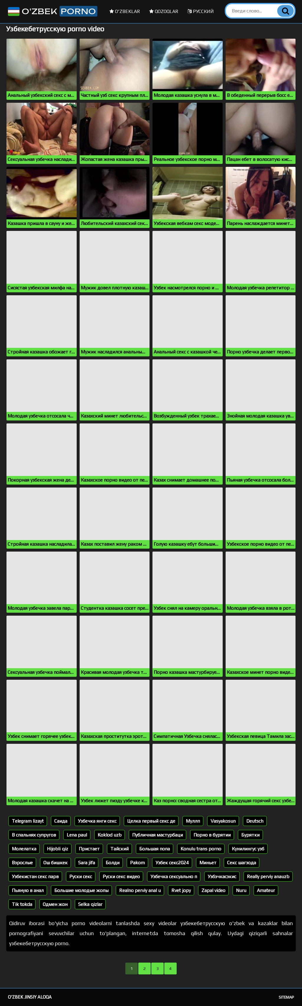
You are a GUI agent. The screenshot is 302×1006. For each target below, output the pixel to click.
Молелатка (24, 849)
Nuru (241, 890)
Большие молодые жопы (81, 890)
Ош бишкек (55, 862)
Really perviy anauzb (268, 876)
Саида (60, 821)
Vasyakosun (223, 821)
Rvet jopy (181, 890)
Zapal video (213, 890)
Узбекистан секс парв (35, 876)
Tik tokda (22, 904)
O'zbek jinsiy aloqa (30, 997)
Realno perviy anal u (140, 890)
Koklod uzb (110, 835)
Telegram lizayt (28, 821)
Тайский (119, 849)
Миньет (207, 862)
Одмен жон (55, 904)
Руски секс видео (121, 876)
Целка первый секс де (151, 821)
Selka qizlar (90, 904)
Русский (201, 11)
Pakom (137, 862)
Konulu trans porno (200, 849)
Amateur (266, 890)
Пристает (89, 849)
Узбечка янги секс (97, 821)
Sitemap (286, 997)
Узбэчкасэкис (222, 876)
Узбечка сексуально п (173, 876)
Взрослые (22, 862)
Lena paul (77, 835)
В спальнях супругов (34, 835)
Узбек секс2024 (172, 862)
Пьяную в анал (28, 890)
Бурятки (250, 835)
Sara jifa (86, 862)
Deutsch (254, 821)
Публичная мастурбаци (157, 835)
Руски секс (80, 876)
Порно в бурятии (212, 835)
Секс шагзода (241, 862)
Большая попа (154, 849)
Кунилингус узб (248, 849)
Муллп (193, 821)
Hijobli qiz (57, 849)
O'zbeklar (124, 11)
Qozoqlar (163, 11)
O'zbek (52, 11)
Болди (112, 862)
